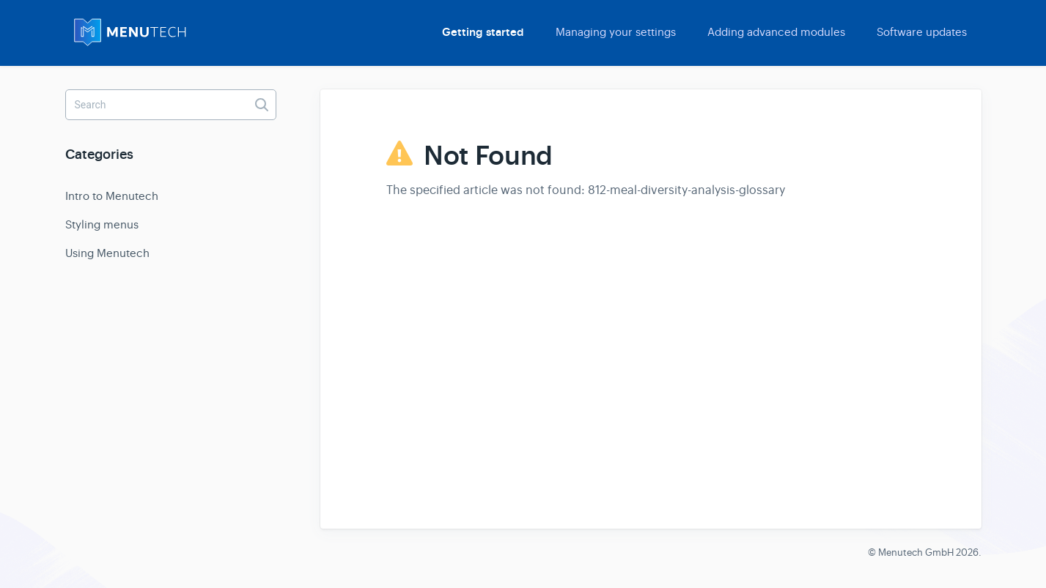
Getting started (483, 32)
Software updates (922, 32)
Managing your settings (616, 32)
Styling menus (102, 224)
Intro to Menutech (111, 196)
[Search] (170, 104)
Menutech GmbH (916, 552)
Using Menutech (107, 253)
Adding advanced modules (776, 32)
